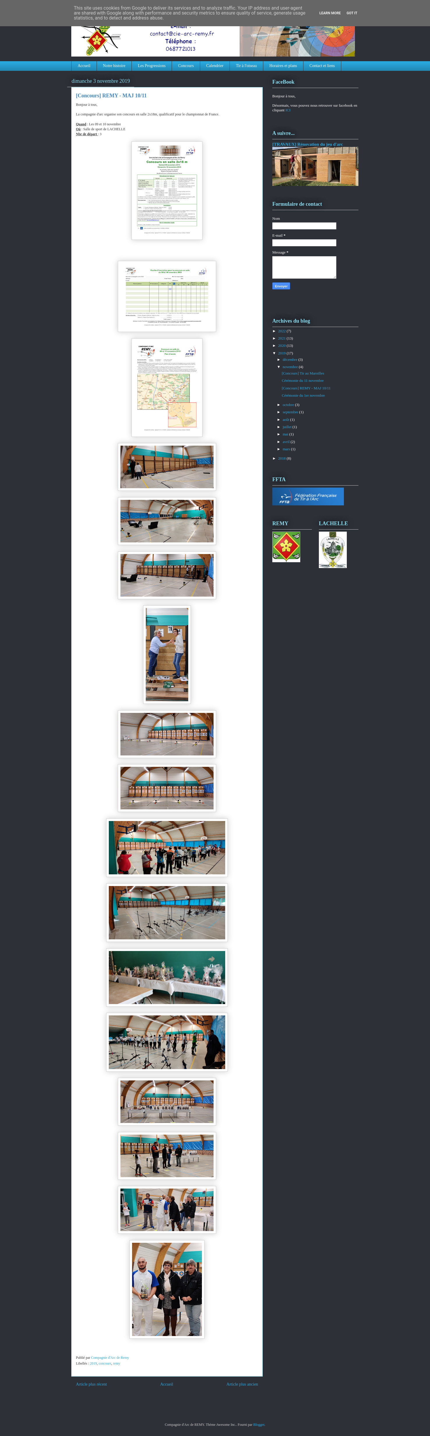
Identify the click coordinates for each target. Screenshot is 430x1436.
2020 (282, 345)
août (286, 419)
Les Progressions (152, 66)
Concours (186, 66)
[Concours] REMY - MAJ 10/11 (306, 388)
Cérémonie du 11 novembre (303, 380)
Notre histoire (114, 66)
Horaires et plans (283, 66)
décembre (290, 359)
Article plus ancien (242, 1384)
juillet (288, 427)
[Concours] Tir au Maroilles (303, 373)
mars (287, 449)
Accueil (84, 66)
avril (287, 442)
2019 (93, 1363)
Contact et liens (322, 66)
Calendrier (214, 66)
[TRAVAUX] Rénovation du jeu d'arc (307, 144)
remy (116, 1363)
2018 (282, 458)
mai (286, 434)
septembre (291, 412)
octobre (289, 404)
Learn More (330, 13)
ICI (287, 110)
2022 (282, 331)
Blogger (258, 1425)
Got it (352, 13)
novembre (291, 367)
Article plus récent (91, 1384)
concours (105, 1363)
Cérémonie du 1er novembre (303, 395)
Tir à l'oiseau (246, 66)
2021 (282, 338)
